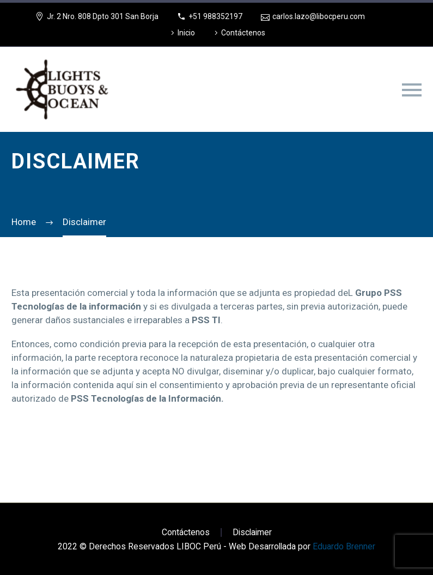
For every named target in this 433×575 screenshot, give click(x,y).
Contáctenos (243, 32)
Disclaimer (252, 532)
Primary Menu (412, 89)
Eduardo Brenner (344, 546)
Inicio (186, 32)
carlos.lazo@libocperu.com (318, 16)
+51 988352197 (215, 16)
